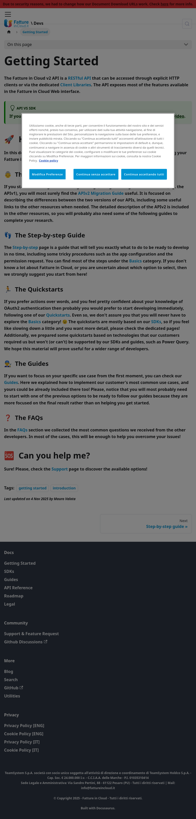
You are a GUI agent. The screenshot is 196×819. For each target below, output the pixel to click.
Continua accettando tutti (144, 174)
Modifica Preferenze (47, 174)
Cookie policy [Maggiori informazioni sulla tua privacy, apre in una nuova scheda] (48, 160)
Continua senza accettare (96, 174)
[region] (98, 150)
